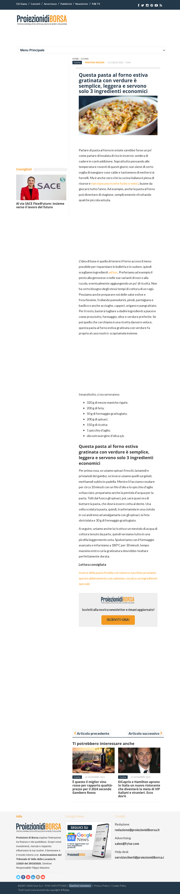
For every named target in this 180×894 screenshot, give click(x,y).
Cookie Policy (118, 885)
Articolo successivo (143, 733)
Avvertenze (50, 3)
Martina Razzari (94, 62)
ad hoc (113, 272)
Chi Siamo (21, 3)
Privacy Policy (101, 885)
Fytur (66, 889)
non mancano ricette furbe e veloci (115, 183)
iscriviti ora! (118, 620)
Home (75, 58)
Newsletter (81, 3)
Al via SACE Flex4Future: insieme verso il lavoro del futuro (40, 205)
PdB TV (96, 3)
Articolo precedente (93, 733)
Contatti (35, 3)
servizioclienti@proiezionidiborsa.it (140, 857)
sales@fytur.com (127, 844)
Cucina (85, 58)
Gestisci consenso (80, 885)
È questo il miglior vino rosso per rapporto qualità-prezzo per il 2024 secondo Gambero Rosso (92, 787)
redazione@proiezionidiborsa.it (137, 830)
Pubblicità (66, 3)
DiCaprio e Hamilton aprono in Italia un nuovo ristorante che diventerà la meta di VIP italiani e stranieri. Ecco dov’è (139, 789)
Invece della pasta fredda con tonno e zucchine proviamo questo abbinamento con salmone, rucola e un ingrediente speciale (118, 578)
